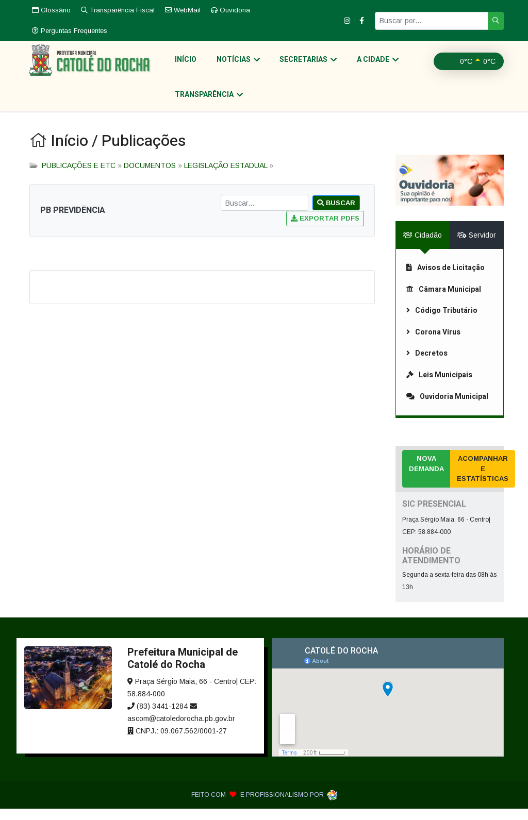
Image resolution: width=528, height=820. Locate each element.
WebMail (183, 10)
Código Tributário (441, 321)
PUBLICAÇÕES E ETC (79, 177)
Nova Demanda (426, 475)
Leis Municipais (439, 386)
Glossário (51, 10)
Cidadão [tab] (422, 246)
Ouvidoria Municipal (447, 407)
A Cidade (364, 64)
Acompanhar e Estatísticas (482, 480)
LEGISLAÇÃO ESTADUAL (225, 177)
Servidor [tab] (476, 246)
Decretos (427, 364)
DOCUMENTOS (150, 177)
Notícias (231, 64)
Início (182, 63)
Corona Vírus (433, 343)
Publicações (144, 152)
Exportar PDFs (325, 229)
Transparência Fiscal (118, 10)
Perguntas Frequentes (69, 31)
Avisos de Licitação (445, 279)
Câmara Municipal (443, 300)
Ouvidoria (230, 10)
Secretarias (297, 64)
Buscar (336, 214)
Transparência (435, 104)
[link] (450, 144)
